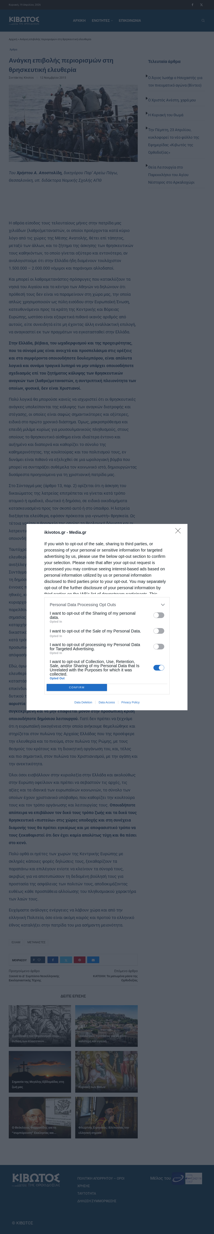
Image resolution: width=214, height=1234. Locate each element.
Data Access (107, 702)
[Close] (179, 532)
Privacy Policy (130, 702)
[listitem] (107, 605)
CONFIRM (77, 687)
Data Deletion (83, 702)
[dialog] (107, 617)
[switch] (158, 615)
